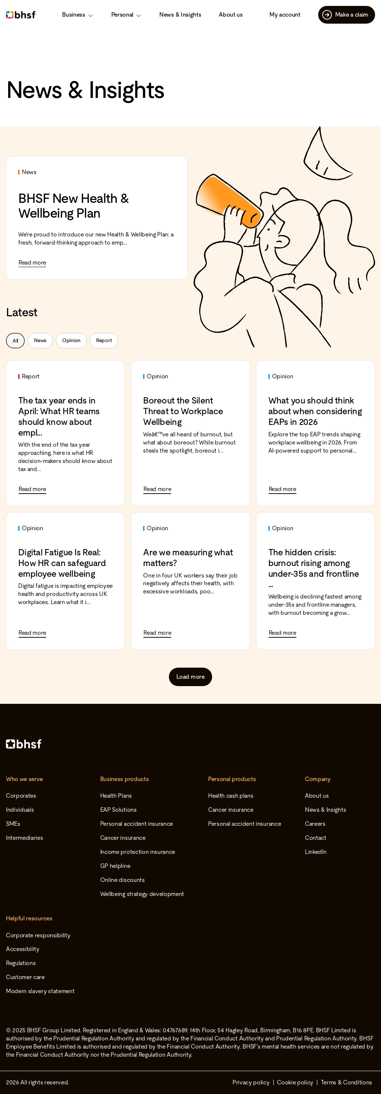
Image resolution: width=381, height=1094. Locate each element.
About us (230, 14)
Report (104, 340)
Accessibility (23, 948)
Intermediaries (24, 837)
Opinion (71, 340)
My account (284, 14)
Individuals (20, 809)
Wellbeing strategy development (142, 893)
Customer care (25, 977)
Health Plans (116, 795)
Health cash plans (231, 795)
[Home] (190, 744)
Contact (315, 837)
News (40, 340)
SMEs (13, 823)
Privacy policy (251, 1082)
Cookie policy (295, 1082)
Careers (315, 823)
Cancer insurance (123, 837)
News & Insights (180, 14)
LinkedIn (315, 851)
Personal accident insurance (136, 823)
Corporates (21, 795)
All (15, 341)
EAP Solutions (118, 809)
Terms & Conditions (346, 1082)
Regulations (20, 963)
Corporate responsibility (38, 935)
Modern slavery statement (40, 991)
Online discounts (122, 879)
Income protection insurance (137, 851)
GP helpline (115, 865)
